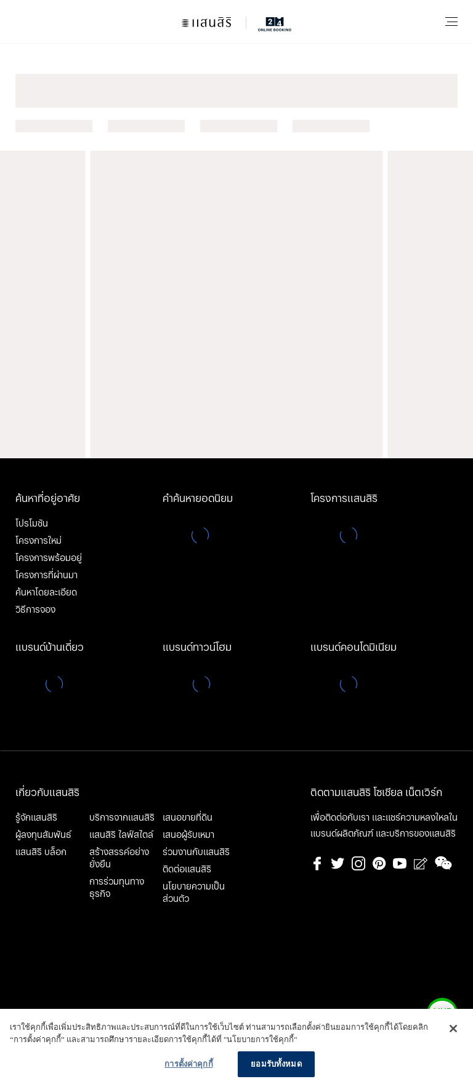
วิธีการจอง (35, 609)
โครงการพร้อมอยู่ (48, 558)
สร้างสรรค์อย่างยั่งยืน (119, 858)
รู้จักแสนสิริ (36, 817)
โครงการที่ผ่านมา (46, 575)
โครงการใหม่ (38, 541)
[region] (236, 1048)
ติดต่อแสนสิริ (187, 869)
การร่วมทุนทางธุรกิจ (116, 887)
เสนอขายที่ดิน (187, 817)
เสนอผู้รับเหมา (188, 835)
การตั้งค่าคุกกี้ (188, 1064)
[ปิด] (453, 1028)
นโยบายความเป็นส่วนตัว (194, 892)
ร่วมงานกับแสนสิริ (196, 852)
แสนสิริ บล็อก (41, 852)
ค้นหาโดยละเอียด (46, 592)
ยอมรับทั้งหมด (276, 1064)
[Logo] (236, 21)
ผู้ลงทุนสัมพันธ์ (43, 835)
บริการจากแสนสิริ (122, 817)
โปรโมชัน (31, 523)
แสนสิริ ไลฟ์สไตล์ (121, 835)
